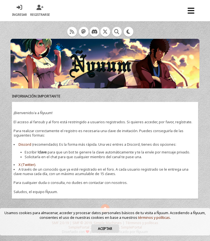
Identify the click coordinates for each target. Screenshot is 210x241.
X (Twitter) (27, 164)
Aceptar (105, 228)
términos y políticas (154, 217)
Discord (25, 144)
